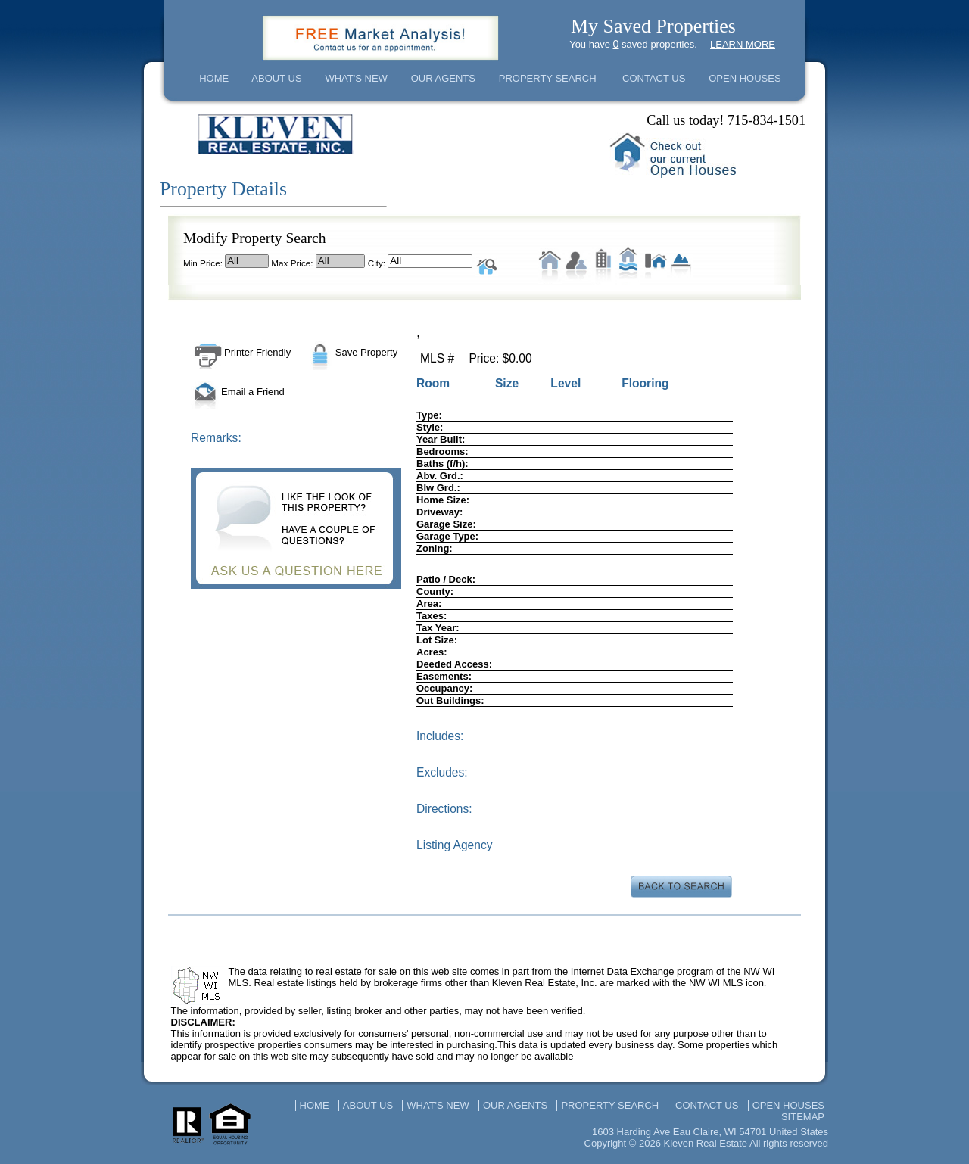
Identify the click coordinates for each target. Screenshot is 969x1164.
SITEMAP (802, 1116)
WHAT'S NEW (356, 78)
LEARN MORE (742, 44)
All (247, 261)
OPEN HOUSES (744, 78)
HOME (214, 78)
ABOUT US (276, 78)
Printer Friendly (241, 352)
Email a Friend (238, 391)
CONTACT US (653, 78)
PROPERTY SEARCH (548, 78)
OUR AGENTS (443, 78)
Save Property (351, 352)
